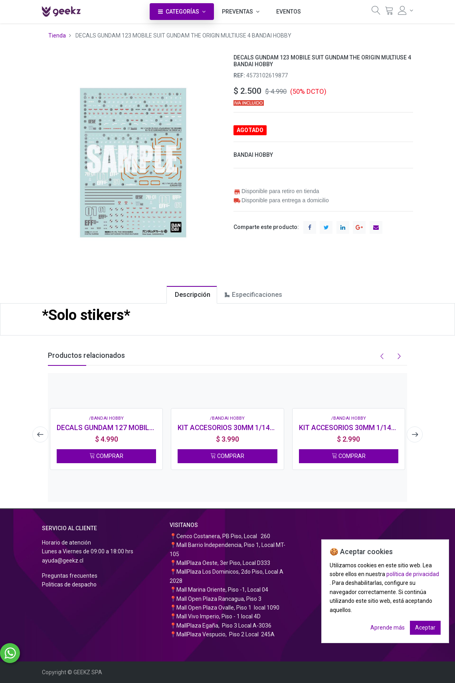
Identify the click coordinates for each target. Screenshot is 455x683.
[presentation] (38, 434)
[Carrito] (389, 12)
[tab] (191, 295)
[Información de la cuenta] (405, 10)
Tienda (57, 35)
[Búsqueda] (376, 12)
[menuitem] (288, 11)
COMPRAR (106, 456)
